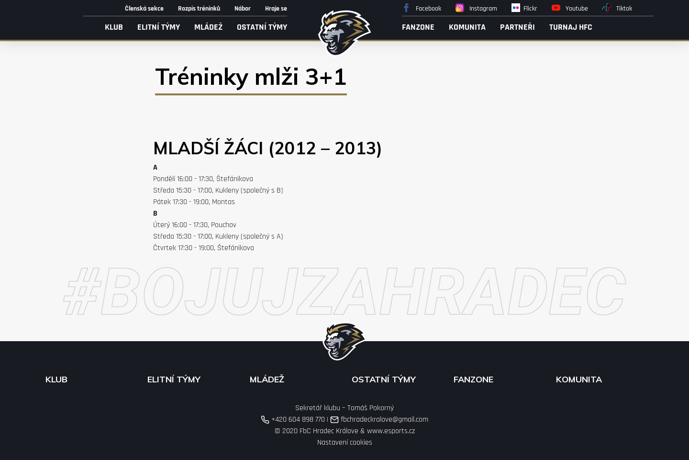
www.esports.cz (391, 431)
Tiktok (617, 8)
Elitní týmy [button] (158, 27)
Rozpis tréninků (199, 8)
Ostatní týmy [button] (262, 27)
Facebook (421, 8)
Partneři (517, 27)
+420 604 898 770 (293, 419)
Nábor (242, 8)
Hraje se (276, 8)
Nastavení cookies (344, 442)
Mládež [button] (208, 27)
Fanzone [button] (418, 27)
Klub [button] (114, 27)
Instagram (476, 8)
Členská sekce (144, 8)
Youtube (570, 8)
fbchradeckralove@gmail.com (379, 419)
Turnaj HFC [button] (570, 27)
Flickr (524, 8)
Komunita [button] (467, 27)
